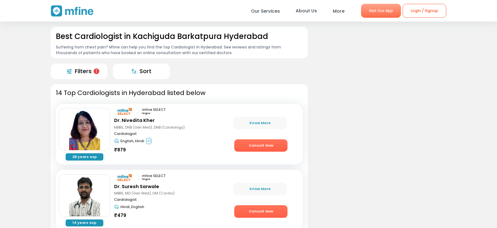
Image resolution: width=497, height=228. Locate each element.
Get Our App (381, 10)
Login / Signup (424, 10)
